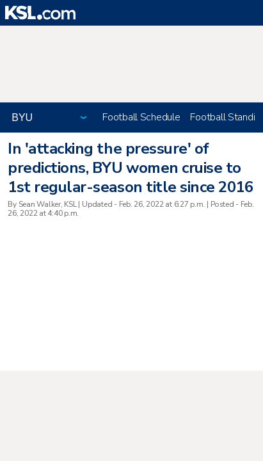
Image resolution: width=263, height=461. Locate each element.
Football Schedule (141, 117)
